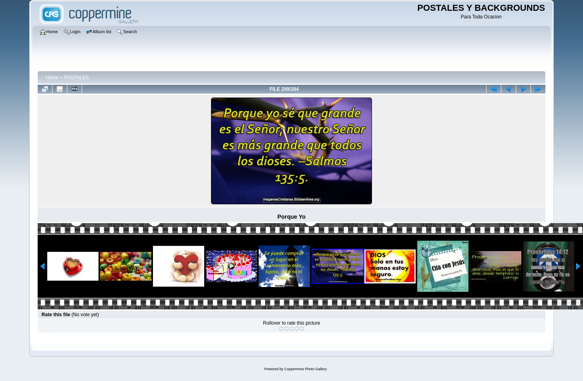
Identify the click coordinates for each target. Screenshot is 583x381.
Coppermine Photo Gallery (305, 369)
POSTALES (76, 77)
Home (52, 77)
